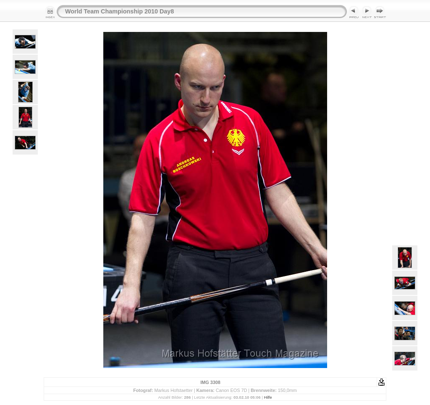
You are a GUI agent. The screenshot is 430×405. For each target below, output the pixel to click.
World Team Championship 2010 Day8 (119, 11)
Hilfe (268, 397)
